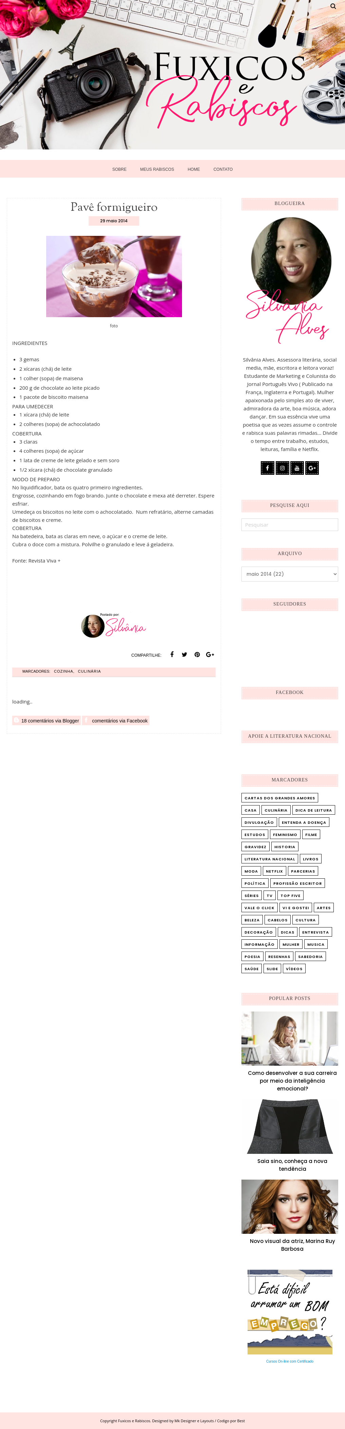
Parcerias (303, 871)
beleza (252, 920)
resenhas (279, 956)
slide (272, 969)
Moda (251, 871)
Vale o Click (259, 908)
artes (324, 908)
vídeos (294, 969)
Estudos (254, 834)
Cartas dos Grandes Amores (279, 798)
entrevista (315, 932)
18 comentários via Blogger (46, 720)
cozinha (63, 671)
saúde (251, 969)
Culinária (89, 671)
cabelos (278, 920)
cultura (305, 920)
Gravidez (255, 847)
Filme (311, 834)
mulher (291, 944)
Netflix (274, 871)
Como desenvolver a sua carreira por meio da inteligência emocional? (292, 1080)
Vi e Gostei (296, 908)
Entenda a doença (304, 822)
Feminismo (285, 834)
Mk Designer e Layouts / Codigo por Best (210, 1420)
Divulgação (259, 822)
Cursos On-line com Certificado (289, 1361)
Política (255, 883)
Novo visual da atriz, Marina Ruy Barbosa (292, 1245)
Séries (251, 895)
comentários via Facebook (116, 720)
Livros (311, 859)
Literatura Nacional (269, 859)
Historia (284, 847)
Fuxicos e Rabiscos (134, 1420)
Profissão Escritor (297, 883)
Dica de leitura (313, 810)
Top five (290, 895)
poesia (252, 956)
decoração (258, 932)
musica (316, 944)
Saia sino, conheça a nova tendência (292, 1165)
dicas (287, 932)
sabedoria (310, 956)
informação (259, 944)
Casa (250, 810)
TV (270, 895)
